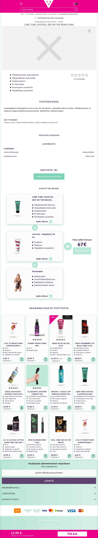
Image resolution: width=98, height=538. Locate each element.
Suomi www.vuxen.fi (49, 529)
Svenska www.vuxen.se (49, 527)
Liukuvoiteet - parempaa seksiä (36, 14)
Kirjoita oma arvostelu (49, 177)
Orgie (60, 22)
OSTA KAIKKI (82, 251)
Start (22, 14)
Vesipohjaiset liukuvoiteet (68, 14)
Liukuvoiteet (52, 14)
